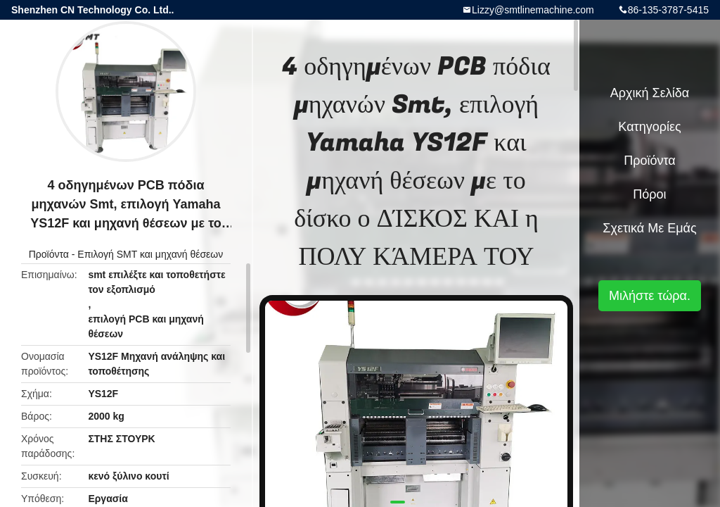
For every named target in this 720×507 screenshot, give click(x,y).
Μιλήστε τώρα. (649, 296)
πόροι (649, 194)
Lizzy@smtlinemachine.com (533, 9)
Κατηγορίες (649, 127)
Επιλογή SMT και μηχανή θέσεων (150, 254)
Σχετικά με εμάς (649, 228)
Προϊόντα (49, 254)
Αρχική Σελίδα (649, 93)
